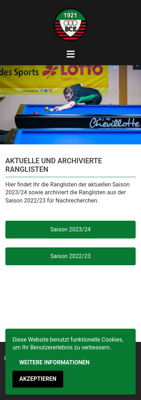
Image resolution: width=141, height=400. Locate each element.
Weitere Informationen (54, 362)
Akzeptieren (37, 378)
